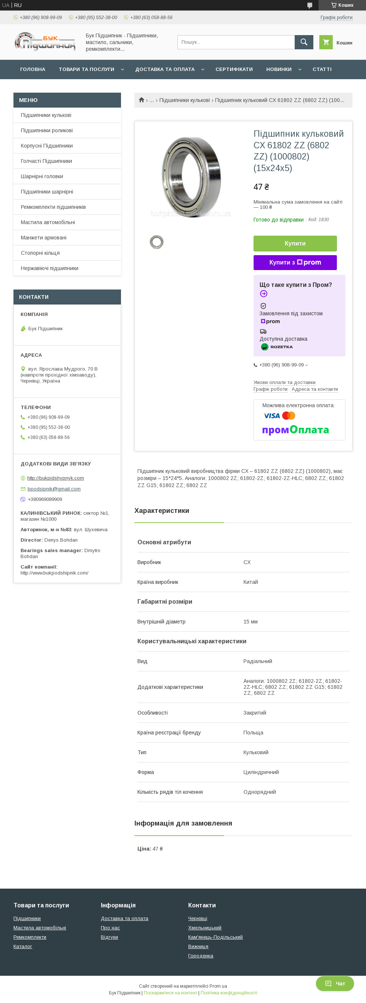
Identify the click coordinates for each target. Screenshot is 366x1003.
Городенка (200, 956)
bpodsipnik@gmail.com (54, 489)
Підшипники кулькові (184, 100)
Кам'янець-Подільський (215, 937)
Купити (295, 243)
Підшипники (27, 918)
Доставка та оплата (165, 69)
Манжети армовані (43, 238)
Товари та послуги (86, 69)
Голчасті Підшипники (46, 161)
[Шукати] (304, 42)
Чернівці (197, 918)
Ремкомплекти (29, 937)
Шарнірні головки (42, 176)
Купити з (295, 262)
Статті (322, 69)
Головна (32, 69)
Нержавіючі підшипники (49, 268)
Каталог (22, 946)
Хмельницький (204, 928)
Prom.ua (218, 986)
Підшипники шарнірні (47, 192)
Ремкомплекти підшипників (53, 207)
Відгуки (109, 937)
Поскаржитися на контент (170, 993)
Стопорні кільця (40, 253)
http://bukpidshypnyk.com (55, 478)
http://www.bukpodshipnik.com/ (55, 573)
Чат (335, 983)
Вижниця (198, 946)
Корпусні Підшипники (47, 146)
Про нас (110, 928)
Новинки (279, 69)
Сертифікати (234, 69)
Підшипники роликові (47, 130)
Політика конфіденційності (229, 993)
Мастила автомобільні (48, 222)
